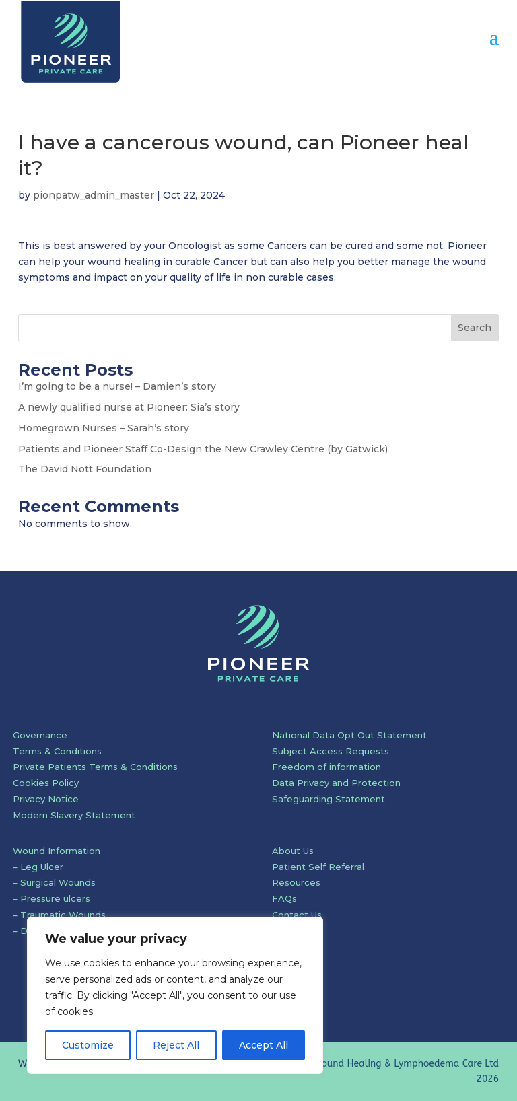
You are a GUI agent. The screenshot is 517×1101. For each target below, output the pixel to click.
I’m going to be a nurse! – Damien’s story (117, 386)
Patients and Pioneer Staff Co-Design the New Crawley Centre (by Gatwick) (203, 449)
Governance (40, 735)
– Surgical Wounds (54, 882)
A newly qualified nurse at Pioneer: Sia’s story (129, 407)
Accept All (263, 1045)
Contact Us (297, 914)
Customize (88, 1045)
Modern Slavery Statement (74, 815)
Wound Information (56, 850)
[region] (175, 995)
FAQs (284, 898)
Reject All (176, 1045)
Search (474, 328)
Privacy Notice (46, 798)
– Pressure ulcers (51, 898)
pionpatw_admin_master (93, 195)
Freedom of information (326, 766)
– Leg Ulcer (38, 866)
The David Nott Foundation (84, 469)
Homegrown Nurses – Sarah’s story (103, 428)
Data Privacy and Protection (336, 782)
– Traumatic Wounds (59, 914)
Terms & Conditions (57, 751)
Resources (296, 882)
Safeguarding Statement (328, 798)
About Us (293, 850)
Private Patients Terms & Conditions (95, 766)
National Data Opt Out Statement (349, 735)
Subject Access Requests (330, 751)
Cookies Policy (46, 782)
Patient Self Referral (318, 866)
